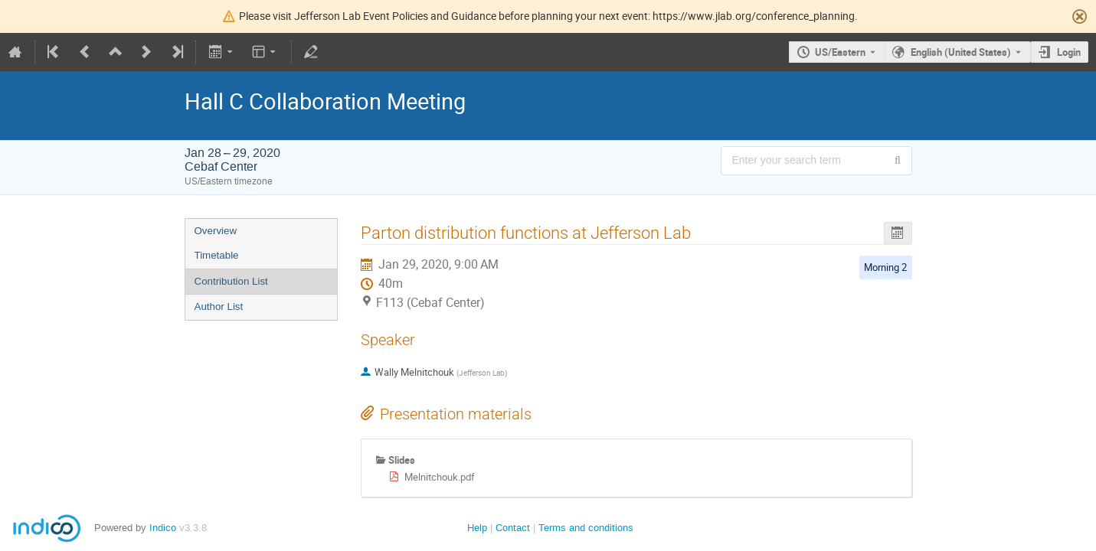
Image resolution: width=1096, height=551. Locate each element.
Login (1069, 52)
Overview (216, 230)
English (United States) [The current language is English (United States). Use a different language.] (961, 52)
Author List (219, 306)
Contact (513, 527)
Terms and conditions (585, 527)
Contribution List (231, 281)
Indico (162, 527)
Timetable (217, 255)
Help (477, 527)
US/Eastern (840, 52)
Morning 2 (885, 267)
